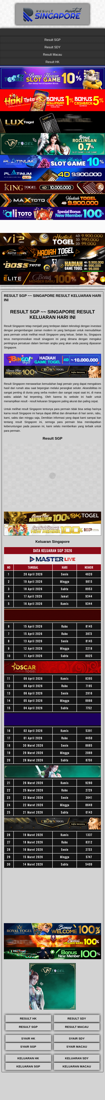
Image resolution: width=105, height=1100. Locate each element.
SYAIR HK (28, 1038)
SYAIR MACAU (76, 1046)
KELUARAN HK (28, 1058)
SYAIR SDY (77, 1038)
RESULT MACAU (77, 1026)
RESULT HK (28, 1018)
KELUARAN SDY (77, 1058)
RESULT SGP (28, 1026)
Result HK (52, 62)
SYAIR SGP (28, 1046)
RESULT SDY (76, 1018)
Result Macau (52, 54)
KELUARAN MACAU (77, 1066)
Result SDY (53, 47)
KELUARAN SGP (28, 1066)
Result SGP (52, 40)
